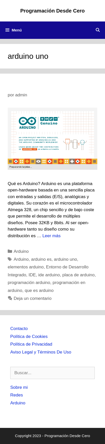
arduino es (41, 259)
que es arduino (39, 290)
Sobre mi (19, 387)
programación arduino (29, 282)
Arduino (21, 251)
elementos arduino (26, 267)
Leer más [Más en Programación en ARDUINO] (51, 235)
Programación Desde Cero (52, 11)
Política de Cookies (29, 336)
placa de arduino (78, 274)
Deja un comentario (32, 298)
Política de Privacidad (31, 344)
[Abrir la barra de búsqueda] (97, 30)
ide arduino (49, 274)
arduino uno (65, 259)
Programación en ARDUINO (48, 85)
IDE (32, 274)
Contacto (19, 328)
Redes (16, 395)
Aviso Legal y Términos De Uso (40, 352)
